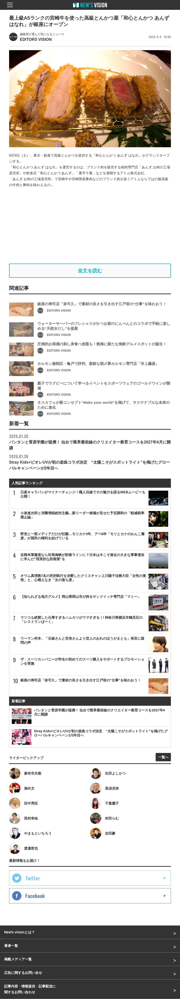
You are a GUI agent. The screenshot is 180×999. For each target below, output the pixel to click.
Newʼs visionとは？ (19, 932)
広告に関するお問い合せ (23, 973)
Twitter (32, 878)
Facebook (35, 895)
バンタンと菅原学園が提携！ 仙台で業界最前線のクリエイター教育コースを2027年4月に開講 (90, 441)
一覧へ (163, 757)
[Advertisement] (90, 225)
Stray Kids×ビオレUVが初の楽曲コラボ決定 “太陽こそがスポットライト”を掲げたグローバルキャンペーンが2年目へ (89, 462)
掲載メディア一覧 (18, 959)
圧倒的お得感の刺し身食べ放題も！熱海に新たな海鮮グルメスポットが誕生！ (101, 353)
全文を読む (90, 270)
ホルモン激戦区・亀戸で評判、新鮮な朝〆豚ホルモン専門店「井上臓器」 (98, 373)
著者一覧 (11, 946)
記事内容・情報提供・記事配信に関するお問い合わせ (30, 989)
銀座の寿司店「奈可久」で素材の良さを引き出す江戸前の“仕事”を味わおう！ (101, 313)
